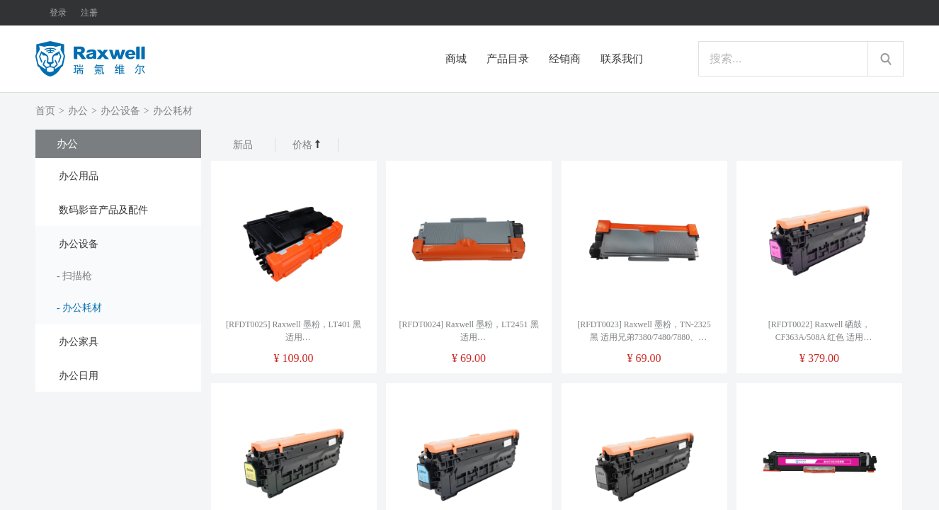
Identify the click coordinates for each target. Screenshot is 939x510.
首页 (45, 111)
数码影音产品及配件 (103, 210)
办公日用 (78, 375)
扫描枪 (77, 276)
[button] (118, 175)
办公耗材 (173, 111)
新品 (243, 145)
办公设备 (120, 111)
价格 (306, 145)
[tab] (118, 175)
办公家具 (78, 341)
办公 (78, 111)
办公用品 (78, 176)
